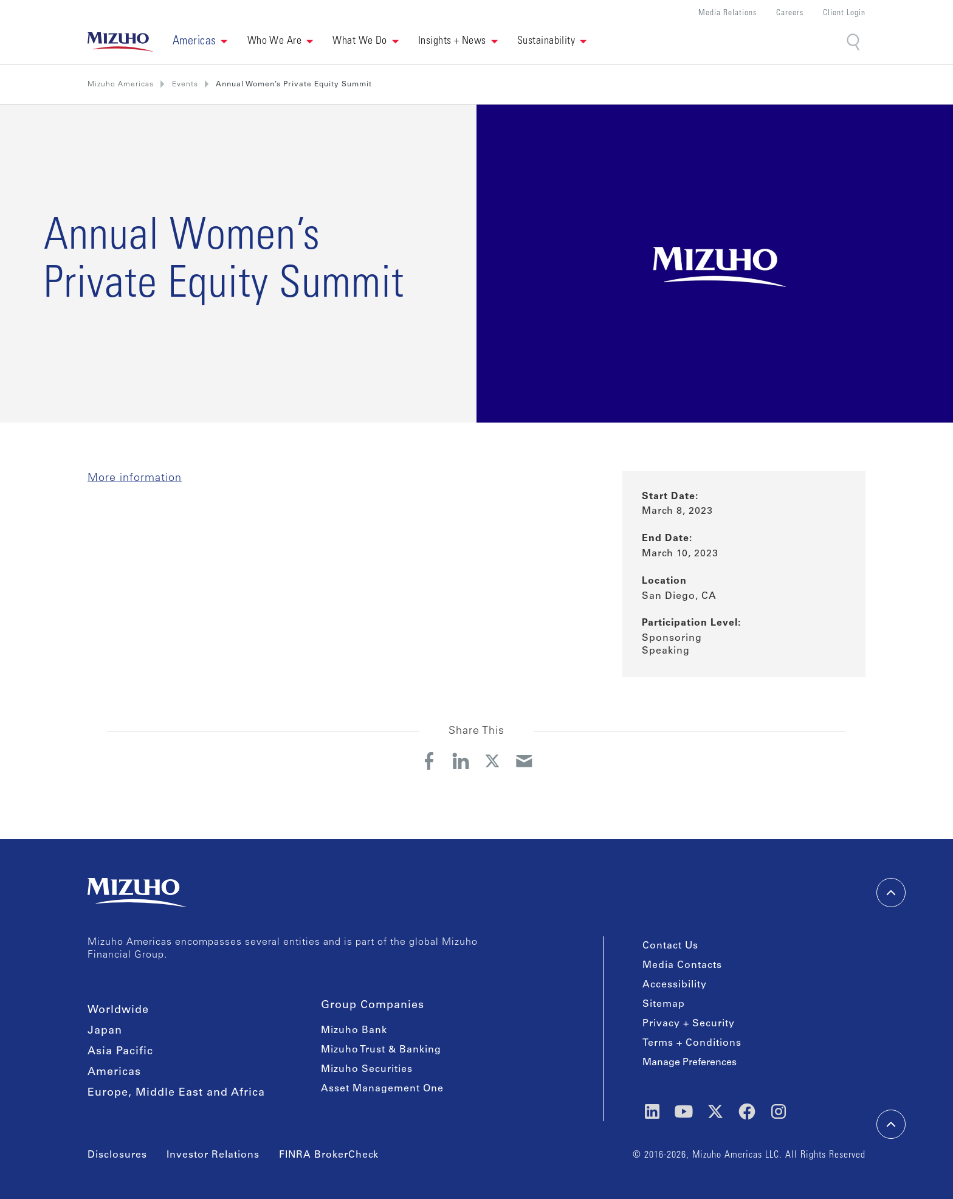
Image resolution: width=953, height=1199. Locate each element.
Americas (114, 1072)
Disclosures (117, 1155)
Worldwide (118, 1010)
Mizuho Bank (354, 1030)
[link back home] (120, 42)
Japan (105, 1031)
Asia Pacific (120, 1051)
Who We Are (274, 41)
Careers (789, 14)
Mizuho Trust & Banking (381, 1050)
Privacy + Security (688, 1024)
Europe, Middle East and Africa (176, 1093)
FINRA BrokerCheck (329, 1155)
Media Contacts (682, 965)
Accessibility (674, 985)
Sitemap (663, 1004)
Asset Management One (382, 1089)
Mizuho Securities (367, 1069)
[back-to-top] (891, 1124)
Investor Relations (213, 1155)
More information (135, 478)
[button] (200, 41)
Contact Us (670, 946)
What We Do (359, 41)
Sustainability (546, 41)
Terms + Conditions (691, 1043)
